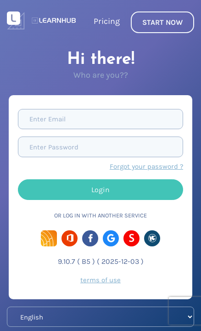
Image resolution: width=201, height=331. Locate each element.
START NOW (162, 22)
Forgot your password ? (146, 166)
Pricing (107, 21)
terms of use (100, 280)
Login (100, 189)
